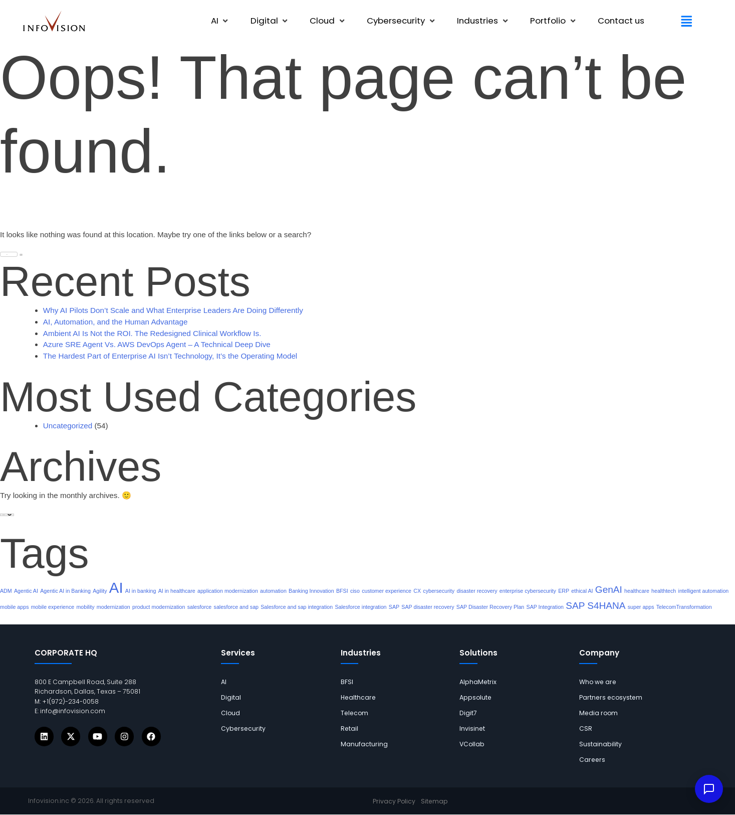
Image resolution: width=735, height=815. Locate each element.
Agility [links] (100, 591)
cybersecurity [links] (438, 591)
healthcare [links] (636, 591)
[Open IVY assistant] (709, 789)
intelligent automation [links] (703, 591)
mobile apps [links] (14, 607)
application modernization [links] (227, 591)
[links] (54, 21)
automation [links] (273, 591)
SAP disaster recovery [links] (427, 607)
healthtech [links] (663, 591)
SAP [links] (394, 607)
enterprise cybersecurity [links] (528, 591)
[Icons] (44, 736)
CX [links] (417, 591)
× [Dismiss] (716, 756)
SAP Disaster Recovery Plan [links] (490, 607)
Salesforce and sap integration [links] (297, 607)
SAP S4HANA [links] (595, 605)
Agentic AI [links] (26, 591)
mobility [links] (85, 607)
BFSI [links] (342, 591)
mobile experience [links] (52, 607)
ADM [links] (6, 591)
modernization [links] (113, 607)
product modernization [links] (158, 607)
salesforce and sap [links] (236, 607)
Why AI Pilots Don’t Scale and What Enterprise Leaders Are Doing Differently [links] (173, 310)
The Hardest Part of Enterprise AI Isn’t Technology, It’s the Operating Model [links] (170, 356)
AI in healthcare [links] (176, 591)
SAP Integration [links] (545, 607)
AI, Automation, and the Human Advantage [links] (115, 321)
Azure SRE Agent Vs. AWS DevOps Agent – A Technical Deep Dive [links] (157, 344)
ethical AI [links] (582, 591)
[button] (220, 21)
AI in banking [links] (140, 591)
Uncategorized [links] (67, 425)
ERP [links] (563, 591)
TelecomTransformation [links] (684, 607)
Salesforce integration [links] (360, 607)
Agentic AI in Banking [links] (65, 591)
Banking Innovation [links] (311, 591)
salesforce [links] (199, 607)
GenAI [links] (608, 589)
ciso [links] (355, 591)
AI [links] (116, 587)
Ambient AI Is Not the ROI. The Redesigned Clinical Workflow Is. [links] (152, 333)
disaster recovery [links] (476, 591)
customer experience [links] (386, 591)
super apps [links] (641, 607)
